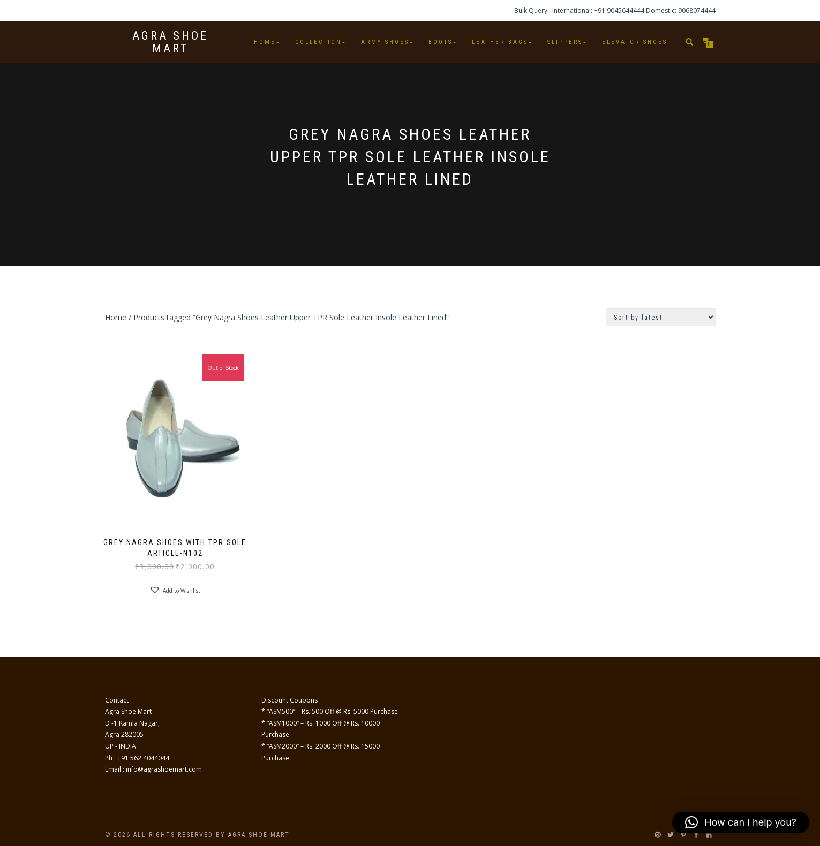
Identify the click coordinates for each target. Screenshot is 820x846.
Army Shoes (385, 42)
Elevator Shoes (634, 42)
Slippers (565, 42)
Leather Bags (500, 42)
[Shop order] (661, 317)
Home (265, 42)
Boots (440, 42)
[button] (174, 589)
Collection (318, 42)
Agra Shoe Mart (170, 42)
